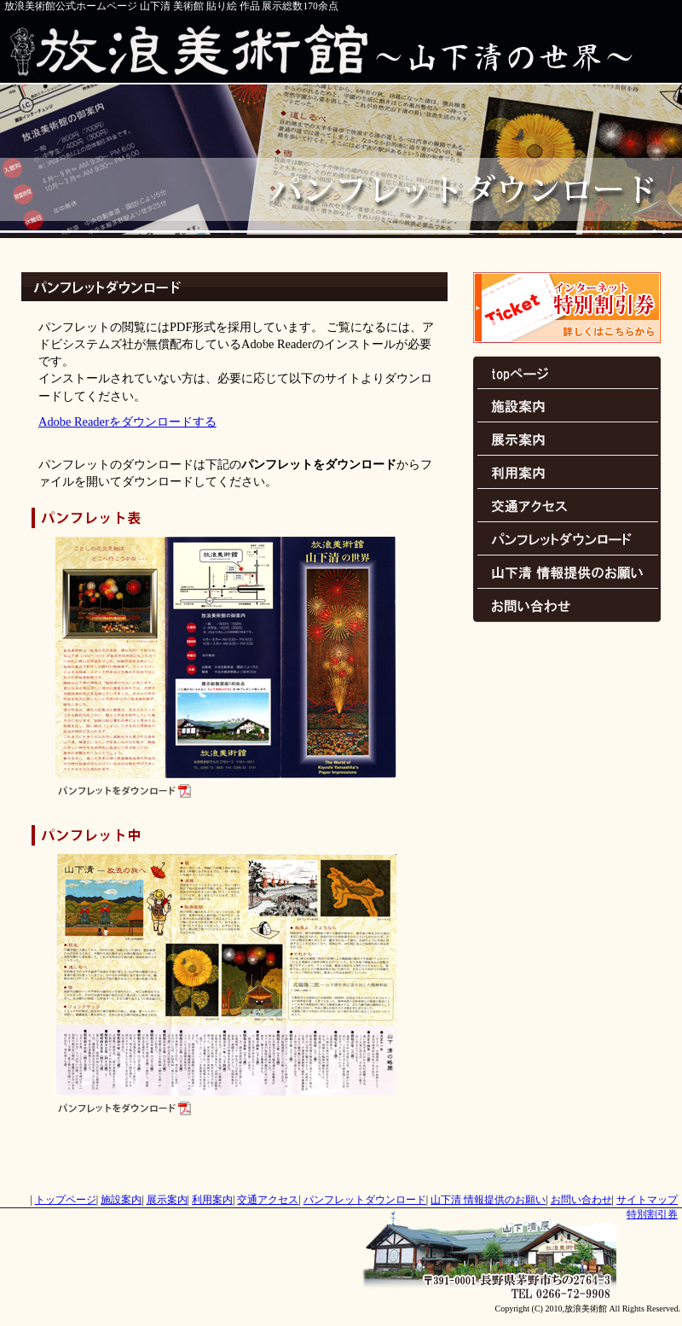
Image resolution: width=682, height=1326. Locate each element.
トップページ (567, 372)
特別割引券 (567, 307)
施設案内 (567, 405)
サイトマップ (647, 1200)
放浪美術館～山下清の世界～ (341, 48)
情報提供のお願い (567, 572)
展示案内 (567, 439)
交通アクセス (567, 505)
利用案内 (567, 472)
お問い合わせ (567, 605)
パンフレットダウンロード (567, 538)
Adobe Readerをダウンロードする (127, 421)
